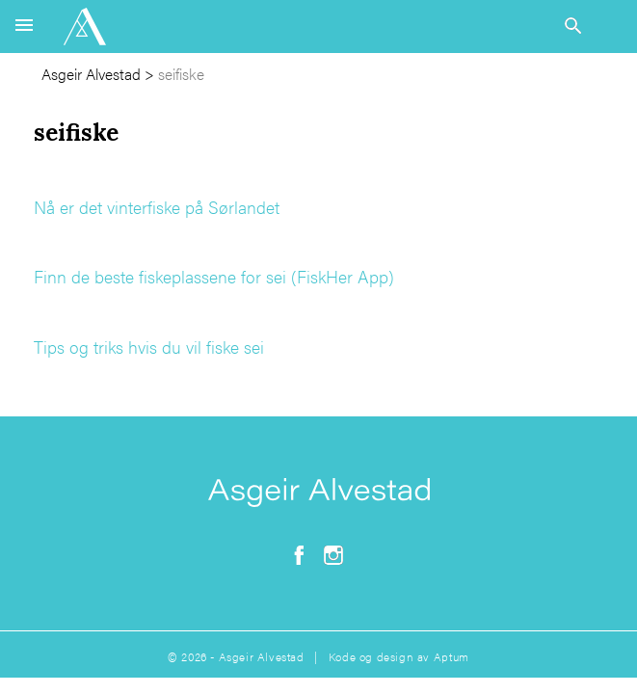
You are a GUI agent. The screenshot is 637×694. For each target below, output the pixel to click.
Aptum (451, 656)
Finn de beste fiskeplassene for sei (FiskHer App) (214, 276)
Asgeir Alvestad (91, 74)
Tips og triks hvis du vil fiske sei (149, 346)
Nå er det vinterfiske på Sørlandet (156, 207)
